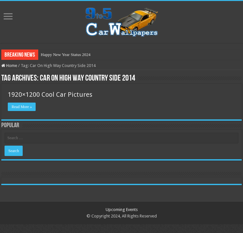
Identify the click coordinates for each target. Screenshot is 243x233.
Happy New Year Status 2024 (65, 54)
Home (9, 65)
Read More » (22, 107)
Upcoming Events (122, 209)
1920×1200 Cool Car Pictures (50, 94)
